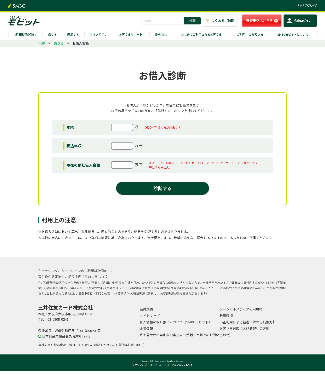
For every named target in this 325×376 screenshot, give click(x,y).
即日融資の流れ (25, 34)
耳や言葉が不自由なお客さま (186, 334)
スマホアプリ (98, 34)
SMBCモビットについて (292, 34)
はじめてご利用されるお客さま (201, 34)
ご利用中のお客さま (250, 34)
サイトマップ (150, 315)
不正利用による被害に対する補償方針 (247, 321)
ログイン (303, 20)
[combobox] (163, 20)
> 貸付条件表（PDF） (131, 344)
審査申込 (259, 20)
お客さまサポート (130, 34)
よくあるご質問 (222, 20)
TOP (41, 43)
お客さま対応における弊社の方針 (244, 328)
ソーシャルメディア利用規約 (240, 309)
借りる (52, 34)
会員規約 (146, 309)
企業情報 (146, 328)
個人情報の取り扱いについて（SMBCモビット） (176, 321)
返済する (73, 34)
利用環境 (226, 315)
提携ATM (161, 34)
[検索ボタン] (192, 20)
